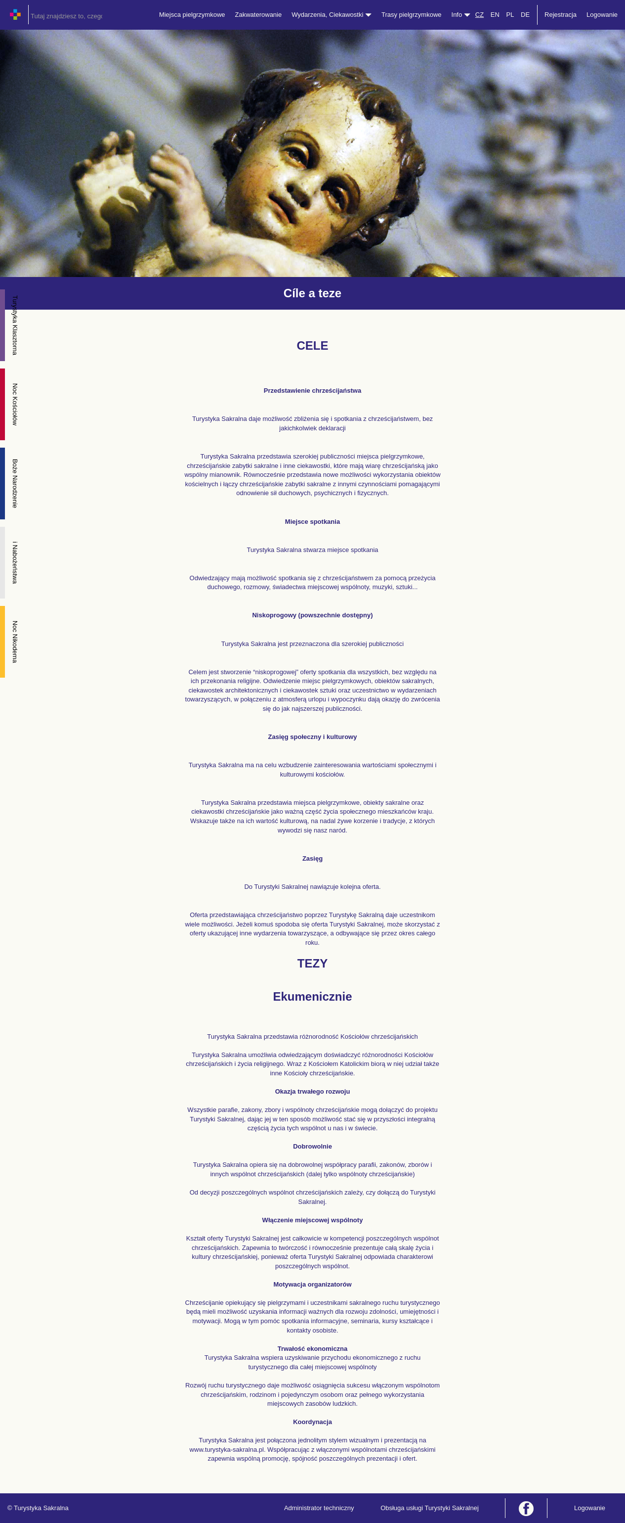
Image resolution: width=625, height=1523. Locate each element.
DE (525, 14)
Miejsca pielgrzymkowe (192, 14)
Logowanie (602, 14)
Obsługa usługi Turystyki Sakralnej (429, 1508)
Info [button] (461, 14)
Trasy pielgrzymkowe (411, 14)
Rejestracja (560, 14)
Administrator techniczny (319, 1508)
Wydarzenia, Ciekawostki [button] (332, 14)
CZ (479, 14)
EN (495, 14)
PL (510, 14)
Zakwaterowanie (258, 14)
